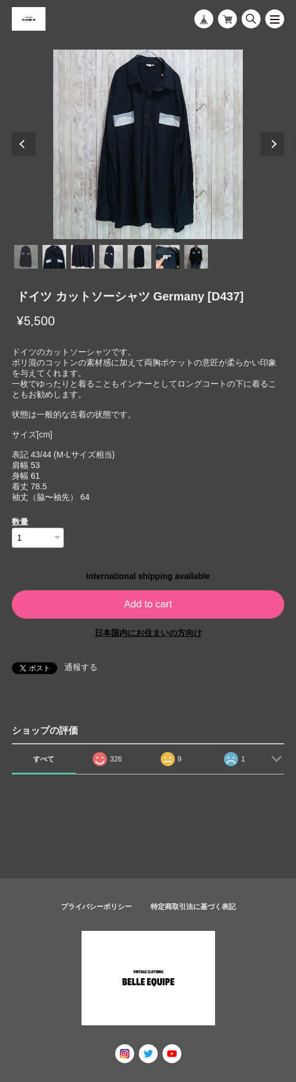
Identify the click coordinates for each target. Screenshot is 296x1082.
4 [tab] (111, 257)
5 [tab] (139, 257)
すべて (43, 759)
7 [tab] (196, 257)
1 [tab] (26, 257)
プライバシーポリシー (96, 907)
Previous (23, 144)
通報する (80, 667)
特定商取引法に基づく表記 (193, 907)
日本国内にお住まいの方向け (148, 633)
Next (272, 144)
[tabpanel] (148, 144)
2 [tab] (54, 257)
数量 (20, 522)
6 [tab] (168, 257)
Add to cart (148, 604)
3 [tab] (83, 257)
